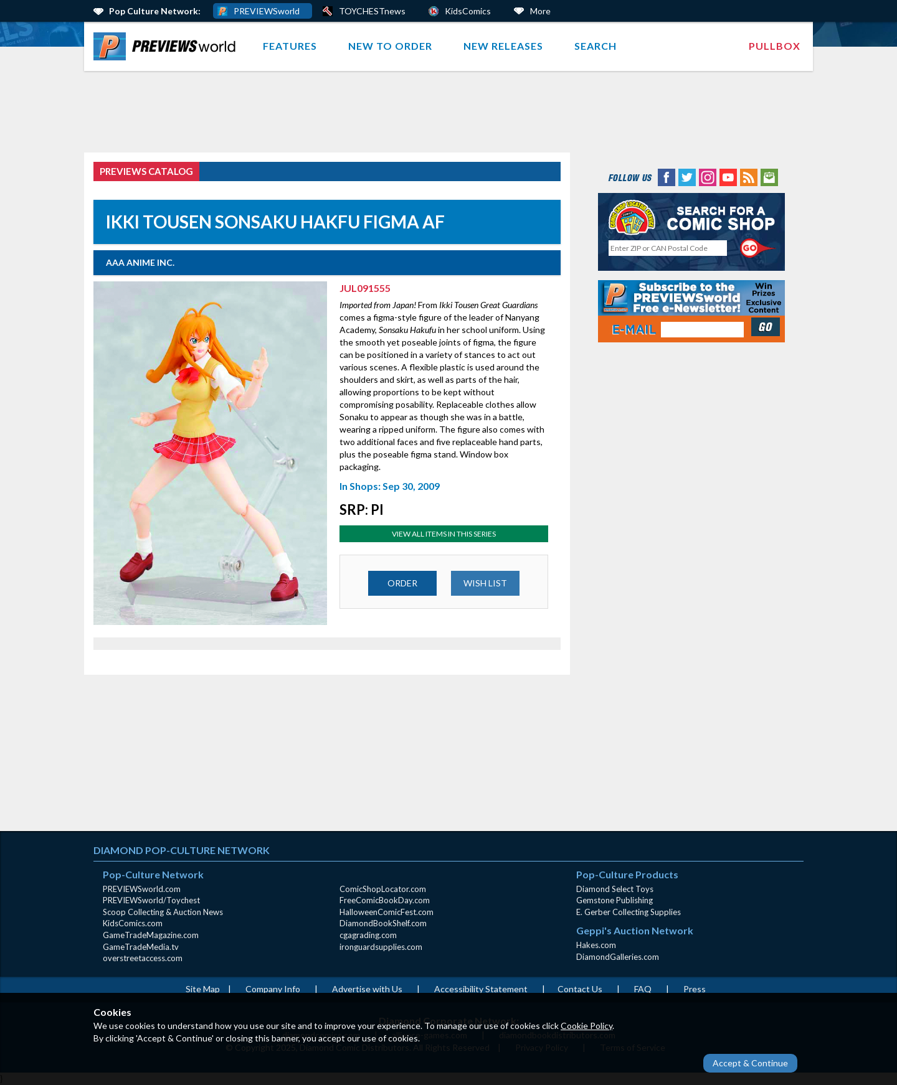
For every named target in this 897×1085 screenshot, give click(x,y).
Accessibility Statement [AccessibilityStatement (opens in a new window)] (481, 989)
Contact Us (580, 989)
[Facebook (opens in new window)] (666, 176)
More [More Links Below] (540, 11)
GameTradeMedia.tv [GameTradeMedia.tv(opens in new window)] (141, 947)
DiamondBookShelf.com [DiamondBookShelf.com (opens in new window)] (383, 923)
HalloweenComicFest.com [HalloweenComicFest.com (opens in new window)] (386, 912)
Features (290, 46)
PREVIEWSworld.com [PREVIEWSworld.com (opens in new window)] (142, 889)
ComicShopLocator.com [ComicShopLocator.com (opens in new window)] (382, 889)
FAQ (643, 989)
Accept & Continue (750, 1063)
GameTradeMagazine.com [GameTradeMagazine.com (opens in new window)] (151, 935)
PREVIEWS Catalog (146, 171)
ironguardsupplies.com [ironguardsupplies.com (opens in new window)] (380, 947)
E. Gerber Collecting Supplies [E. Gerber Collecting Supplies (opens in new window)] (628, 912)
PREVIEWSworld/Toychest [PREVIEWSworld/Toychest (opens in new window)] (151, 900)
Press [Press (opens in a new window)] (694, 989)
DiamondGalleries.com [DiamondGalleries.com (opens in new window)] (617, 957)
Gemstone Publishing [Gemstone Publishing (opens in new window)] (614, 900)
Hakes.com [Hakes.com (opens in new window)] (596, 945)
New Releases (503, 46)
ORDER (402, 583)
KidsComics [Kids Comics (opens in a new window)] (468, 11)
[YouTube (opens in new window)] (728, 176)
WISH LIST (485, 583)
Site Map (203, 989)
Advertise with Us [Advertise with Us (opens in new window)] (367, 989)
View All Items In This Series (444, 533)
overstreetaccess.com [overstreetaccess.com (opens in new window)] (143, 958)
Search (595, 46)
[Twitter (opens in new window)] (687, 176)
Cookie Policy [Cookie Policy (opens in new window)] (586, 1025)
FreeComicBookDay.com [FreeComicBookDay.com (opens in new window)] (384, 900)
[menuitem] (167, 46)
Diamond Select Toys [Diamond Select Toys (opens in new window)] (614, 889)
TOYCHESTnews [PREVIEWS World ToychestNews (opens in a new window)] (372, 11)
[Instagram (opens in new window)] (707, 176)
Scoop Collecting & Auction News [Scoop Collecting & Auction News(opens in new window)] (163, 912)
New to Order (390, 46)
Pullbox (774, 46)
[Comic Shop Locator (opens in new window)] (691, 217)
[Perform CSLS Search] (758, 248)
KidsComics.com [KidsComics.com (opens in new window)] (133, 923)
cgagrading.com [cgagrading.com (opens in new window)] (368, 935)
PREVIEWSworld (267, 11)
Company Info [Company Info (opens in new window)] (272, 989)
